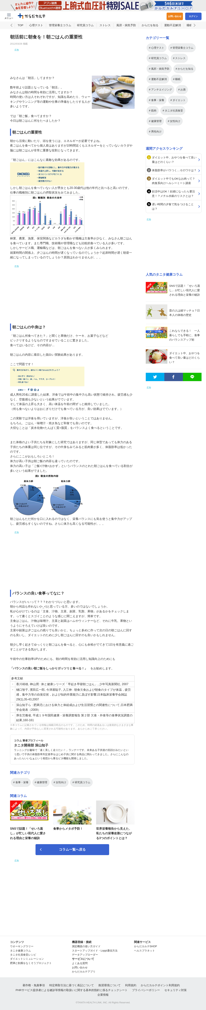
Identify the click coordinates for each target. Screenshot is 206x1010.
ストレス (105, 25)
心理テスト (36, 25)
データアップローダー (85, 954)
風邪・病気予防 (126, 25)
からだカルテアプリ (83, 971)
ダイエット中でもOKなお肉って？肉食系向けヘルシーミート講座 (173, 181)
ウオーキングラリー (21, 946)
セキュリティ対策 (175, 990)
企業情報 (103, 994)
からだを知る (150, 25)
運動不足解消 (172, 25)
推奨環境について (109, 985)
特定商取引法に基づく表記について (71, 985)
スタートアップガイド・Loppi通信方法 (94, 950)
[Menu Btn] (8, 16)
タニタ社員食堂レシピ (23, 954)
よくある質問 (80, 963)
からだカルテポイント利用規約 (160, 985)
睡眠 (189, 25)
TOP (20, 25)
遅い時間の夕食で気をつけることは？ (173, 206)
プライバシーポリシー (146, 990)
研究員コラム (85, 25)
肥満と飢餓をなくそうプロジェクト (31, 963)
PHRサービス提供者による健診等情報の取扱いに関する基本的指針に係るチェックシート (72, 990)
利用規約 (130, 985)
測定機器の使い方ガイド (86, 946)
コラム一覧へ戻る (72, 849)
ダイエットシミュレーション (27, 958)
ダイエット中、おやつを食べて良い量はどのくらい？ (174, 159)
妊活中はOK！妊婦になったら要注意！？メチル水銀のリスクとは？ (173, 193)
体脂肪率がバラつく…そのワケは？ (174, 170)
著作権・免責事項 (33, 985)
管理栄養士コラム (60, 25)
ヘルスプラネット (144, 950)
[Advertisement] (72, 60)
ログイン (193, 16)
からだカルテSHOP (145, 946)
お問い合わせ (174, 16)
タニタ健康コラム (20, 950)
